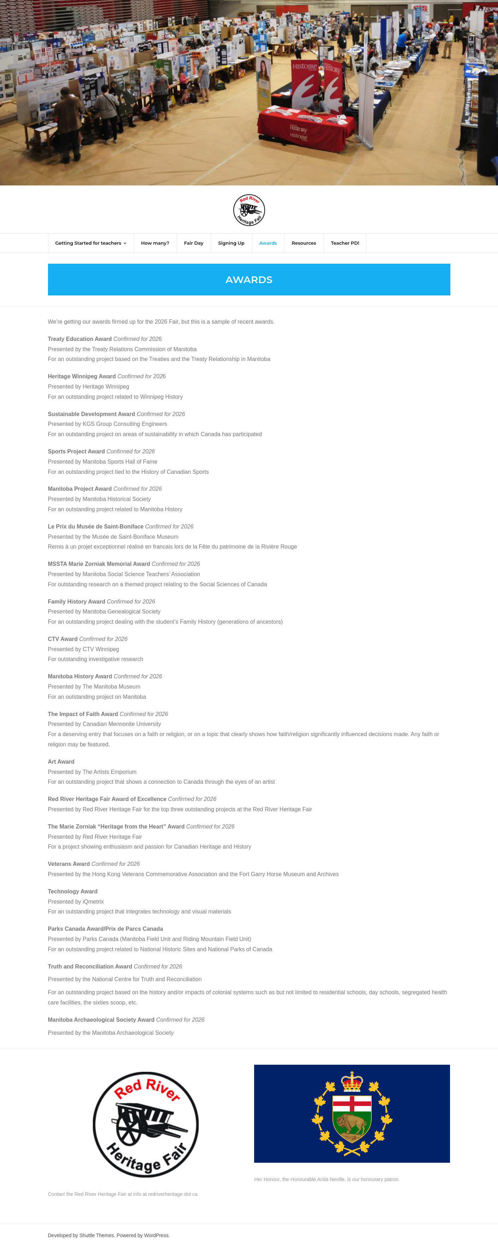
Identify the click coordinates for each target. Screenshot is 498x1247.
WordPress (156, 1235)
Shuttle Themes (96, 1235)
